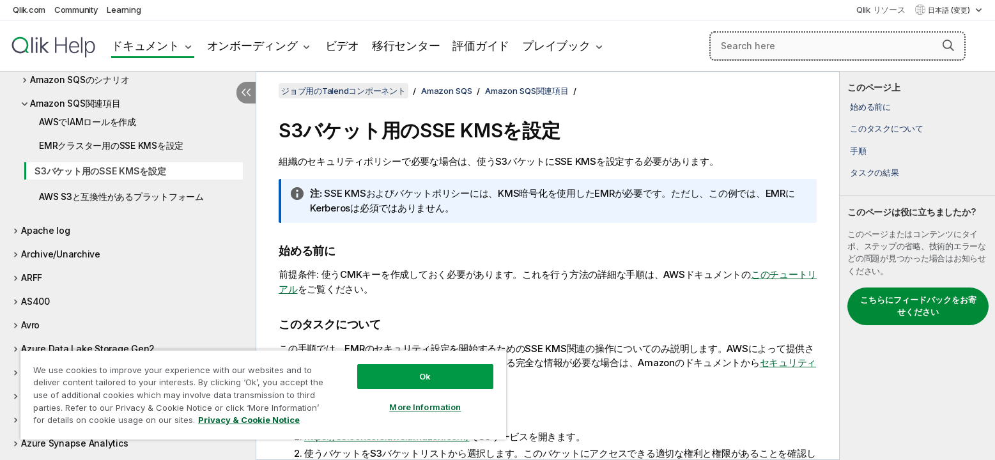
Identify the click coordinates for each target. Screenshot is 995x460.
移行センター (406, 45)
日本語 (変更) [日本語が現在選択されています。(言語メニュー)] (950, 10)
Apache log (45, 230)
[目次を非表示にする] (246, 92)
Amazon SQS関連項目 (75, 103)
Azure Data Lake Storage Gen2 (88, 348)
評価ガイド (480, 45)
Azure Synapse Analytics (74, 443)
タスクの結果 (874, 172)
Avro (30, 324)
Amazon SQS (446, 91)
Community (76, 9)
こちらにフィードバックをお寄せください (918, 306)
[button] (948, 45)
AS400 (35, 301)
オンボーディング (252, 45)
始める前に (870, 107)
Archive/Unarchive (60, 254)
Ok (425, 376)
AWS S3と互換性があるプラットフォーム (121, 196)
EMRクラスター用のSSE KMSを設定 (111, 145)
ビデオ (342, 45)
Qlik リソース (881, 9)
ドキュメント (145, 45)
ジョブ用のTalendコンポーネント (343, 91)
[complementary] (917, 266)
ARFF (31, 277)
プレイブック (556, 45)
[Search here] (837, 46)
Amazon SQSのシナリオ (79, 79)
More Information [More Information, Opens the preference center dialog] (425, 407)
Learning (124, 9)
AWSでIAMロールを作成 (87, 121)
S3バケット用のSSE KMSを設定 (100, 170)
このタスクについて (886, 128)
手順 (858, 151)
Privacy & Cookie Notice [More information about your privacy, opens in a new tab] (249, 420)
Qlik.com (29, 9)
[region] (263, 394)
